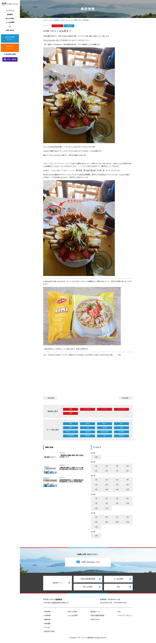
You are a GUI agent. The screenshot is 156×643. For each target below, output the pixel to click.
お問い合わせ (95, 619)
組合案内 (47, 611)
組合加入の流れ (49, 631)
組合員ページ (57, 583)
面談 (104, 436)
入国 (87, 427)
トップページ (10, 10)
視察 (70, 423)
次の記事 (125, 398)
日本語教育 (70, 436)
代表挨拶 (47, 615)
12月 (127, 489)
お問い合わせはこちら (91, 562)
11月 (117, 489)
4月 (127, 466)
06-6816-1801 (11, 54)
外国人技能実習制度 (88, 579)
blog (118, 587)
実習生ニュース (70, 431)
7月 (117, 471)
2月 (106, 466)
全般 (70, 409)
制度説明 (121, 436)
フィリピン (57, 26)
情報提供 (87, 436)
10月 (96, 457)
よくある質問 (118, 579)
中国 (70, 413)
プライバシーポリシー (125, 615)
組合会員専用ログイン (10, 38)
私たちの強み (88, 587)
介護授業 (104, 427)
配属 (121, 427)
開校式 (104, 423)
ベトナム (104, 409)
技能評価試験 (104, 431)
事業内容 (47, 619)
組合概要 (47, 623)
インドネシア (121, 409)
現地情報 (69, 26)
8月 (127, 471)
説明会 (87, 423)
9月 (96, 489)
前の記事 (51, 398)
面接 (70, 427)
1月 (96, 466)
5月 (96, 471)
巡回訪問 (87, 431)
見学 (121, 423)
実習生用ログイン (10, 47)
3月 (117, 466)
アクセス (47, 627)
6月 (106, 471)
